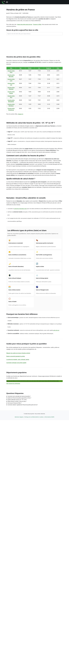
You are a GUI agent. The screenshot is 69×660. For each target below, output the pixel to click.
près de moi (56, 330)
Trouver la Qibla (37, 24)
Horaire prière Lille (11, 84)
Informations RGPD (49, 417)
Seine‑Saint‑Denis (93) (44, 381)
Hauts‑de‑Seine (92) (33, 381)
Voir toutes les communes (13, 383)
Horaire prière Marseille (11, 75)
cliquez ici (20, 114)
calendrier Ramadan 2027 (20, 208)
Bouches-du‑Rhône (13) (12, 381)
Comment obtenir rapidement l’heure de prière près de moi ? (22, 405)
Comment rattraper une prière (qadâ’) (16, 362)
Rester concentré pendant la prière (15, 356)
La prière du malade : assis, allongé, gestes (17, 359)
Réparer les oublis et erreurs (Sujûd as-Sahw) (18, 353)
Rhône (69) (26, 381)
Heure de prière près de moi (24, 24)
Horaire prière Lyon (11, 79)
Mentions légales (19, 417)
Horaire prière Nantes (11, 92)
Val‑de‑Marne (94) (54, 381)
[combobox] (34, 33)
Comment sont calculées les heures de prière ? (18, 396)
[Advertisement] (34, 45)
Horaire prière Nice (11, 96)
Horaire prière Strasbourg (11, 109)
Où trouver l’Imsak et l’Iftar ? (14, 403)
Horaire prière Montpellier (11, 100)
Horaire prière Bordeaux (11, 105)
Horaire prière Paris (11, 71)
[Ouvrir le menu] (7, 2)
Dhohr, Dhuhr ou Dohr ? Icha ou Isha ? (16, 401)
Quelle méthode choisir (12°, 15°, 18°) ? (17, 399)
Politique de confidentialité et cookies (33, 417)
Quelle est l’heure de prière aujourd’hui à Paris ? (19, 398)
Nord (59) (20, 381)
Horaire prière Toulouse (11, 88)
